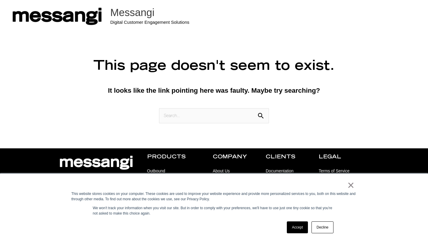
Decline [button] (322, 227)
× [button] (351, 185)
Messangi (132, 12)
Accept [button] (297, 227)
